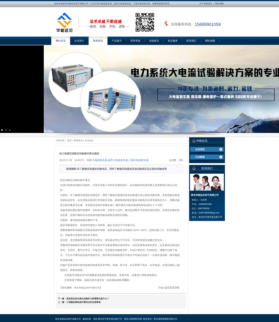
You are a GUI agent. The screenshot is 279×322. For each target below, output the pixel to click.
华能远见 (202, 140)
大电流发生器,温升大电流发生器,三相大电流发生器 (120, 160)
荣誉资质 (135, 40)
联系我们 (191, 40)
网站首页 (61, 40)
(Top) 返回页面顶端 (168, 287)
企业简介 (79, 40)
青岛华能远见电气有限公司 (87, 287)
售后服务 (173, 40)
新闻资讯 (98, 40)
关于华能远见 (205, 3)
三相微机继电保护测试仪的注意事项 (83, 302)
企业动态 (89, 140)
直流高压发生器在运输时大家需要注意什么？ (87, 298)
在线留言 (154, 40)
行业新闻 (200, 157)
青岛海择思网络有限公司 (165, 319)
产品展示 (117, 40)
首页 (69, 140)
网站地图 (219, 3)
